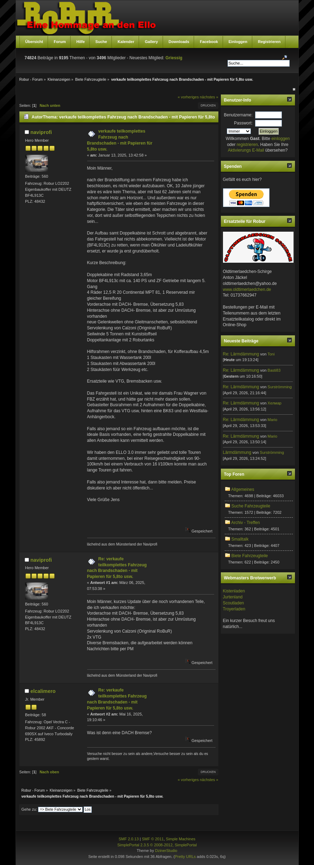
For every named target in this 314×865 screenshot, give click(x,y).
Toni (270, 354)
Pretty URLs (185, 856)
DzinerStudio (166, 850)
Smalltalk (240, 539)
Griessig (173, 57)
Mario (272, 420)
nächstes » (209, 97)
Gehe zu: (29, 809)
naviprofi (41, 132)
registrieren (247, 144)
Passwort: (243, 123)
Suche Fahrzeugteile (250, 506)
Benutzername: (238, 114)
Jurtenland (233, 597)
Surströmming (279, 387)
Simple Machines (180, 839)
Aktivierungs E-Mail (246, 150)
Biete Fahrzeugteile (249, 555)
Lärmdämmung (237, 452)
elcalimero (42, 691)
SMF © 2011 (153, 839)
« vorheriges (188, 97)
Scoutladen (233, 603)
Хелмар (274, 403)
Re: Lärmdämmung (241, 354)
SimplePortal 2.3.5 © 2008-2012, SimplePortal (157, 845)
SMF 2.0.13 (129, 839)
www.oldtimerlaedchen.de (247, 289)
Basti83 (273, 370)
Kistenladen (234, 591)
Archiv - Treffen (245, 522)
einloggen (280, 138)
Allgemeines (242, 489)
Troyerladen (234, 609)
